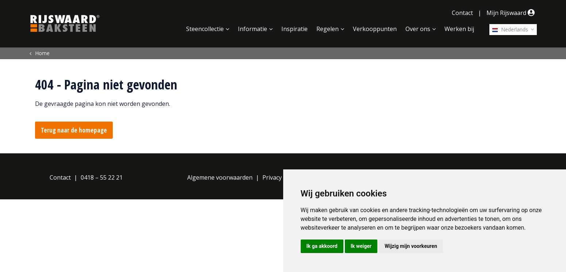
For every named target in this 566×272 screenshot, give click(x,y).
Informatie (252, 29)
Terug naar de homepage (74, 130)
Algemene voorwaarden (220, 177)
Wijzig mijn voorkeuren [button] (411, 246)
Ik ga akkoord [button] (322, 246)
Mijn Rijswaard (511, 13)
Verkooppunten (375, 29)
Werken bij (459, 29)
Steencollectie (205, 29)
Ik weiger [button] (361, 246)
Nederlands (510, 29)
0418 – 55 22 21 (102, 177)
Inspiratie (294, 29)
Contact (462, 13)
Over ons (417, 29)
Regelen (327, 29)
